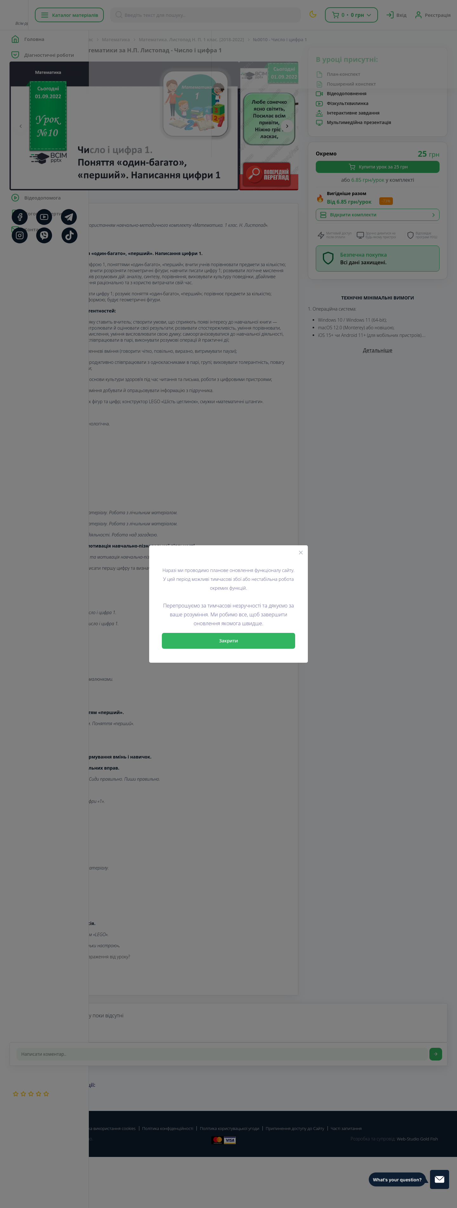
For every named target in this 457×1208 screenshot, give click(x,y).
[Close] (301, 552)
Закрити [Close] (228, 641)
